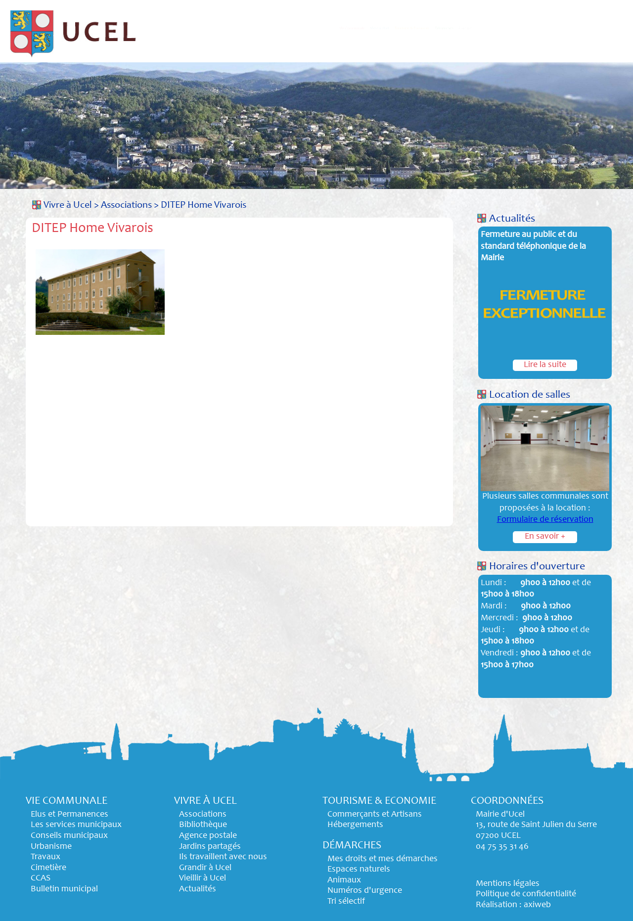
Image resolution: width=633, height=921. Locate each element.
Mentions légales (508, 883)
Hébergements (355, 825)
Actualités (512, 219)
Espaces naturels (358, 869)
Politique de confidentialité (526, 894)
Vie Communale (240, 28)
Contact (593, 28)
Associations (126, 205)
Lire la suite (545, 365)
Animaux (344, 880)
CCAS (40, 878)
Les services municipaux (76, 825)
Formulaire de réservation (545, 519)
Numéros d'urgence (364, 890)
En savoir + (545, 536)
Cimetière (48, 868)
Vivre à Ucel (326, 28)
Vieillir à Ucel (202, 878)
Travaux (45, 857)
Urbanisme (51, 846)
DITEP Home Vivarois (203, 205)
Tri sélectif (346, 901)
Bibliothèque (203, 825)
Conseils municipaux (69, 835)
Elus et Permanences (69, 814)
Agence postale (208, 835)
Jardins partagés (210, 846)
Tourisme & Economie (428, 28)
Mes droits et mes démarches (382, 859)
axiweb (537, 905)
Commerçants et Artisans (374, 814)
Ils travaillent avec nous (223, 857)
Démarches (527, 28)
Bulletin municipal (64, 889)
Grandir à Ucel (205, 868)
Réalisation (496, 905)
